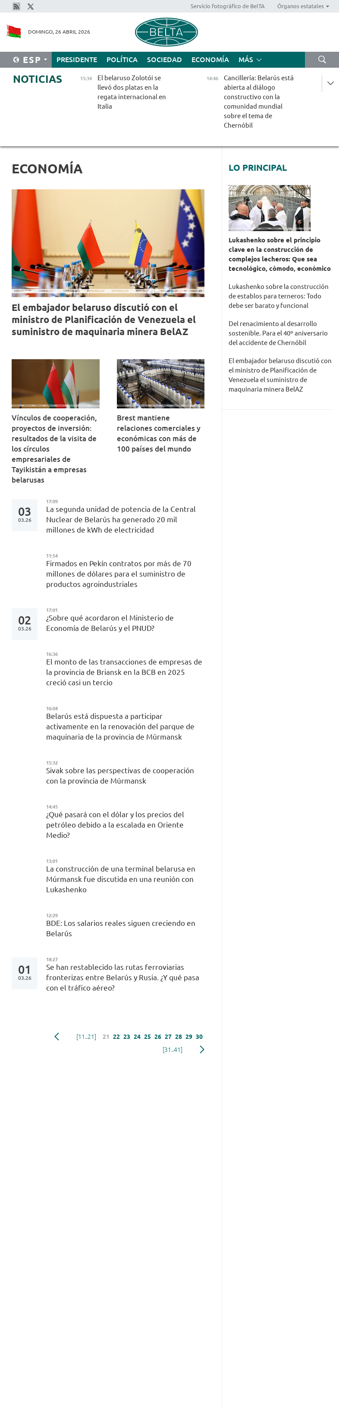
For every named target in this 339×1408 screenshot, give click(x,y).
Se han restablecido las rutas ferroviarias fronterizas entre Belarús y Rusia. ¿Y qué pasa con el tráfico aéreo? (122, 977)
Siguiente (202, 1049)
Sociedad (164, 59)
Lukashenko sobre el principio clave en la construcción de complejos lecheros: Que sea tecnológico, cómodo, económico (280, 254)
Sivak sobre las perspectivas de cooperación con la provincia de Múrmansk (120, 775)
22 (116, 1036)
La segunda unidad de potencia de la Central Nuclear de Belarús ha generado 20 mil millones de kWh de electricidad (121, 519)
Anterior (56, 1036)
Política (122, 59)
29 (188, 1036)
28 (178, 1036)
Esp (32, 60)
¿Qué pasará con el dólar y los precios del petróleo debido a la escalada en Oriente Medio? (115, 824)
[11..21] (86, 1036)
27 (168, 1036)
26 (157, 1036)
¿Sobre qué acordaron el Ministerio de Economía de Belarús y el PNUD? (110, 623)
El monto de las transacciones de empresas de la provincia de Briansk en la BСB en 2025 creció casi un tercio (124, 672)
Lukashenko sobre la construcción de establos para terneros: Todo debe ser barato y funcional (279, 296)
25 (147, 1036)
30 (199, 1036)
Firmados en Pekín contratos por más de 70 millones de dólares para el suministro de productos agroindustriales (118, 573)
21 (106, 1036)
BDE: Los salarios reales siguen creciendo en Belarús (120, 928)
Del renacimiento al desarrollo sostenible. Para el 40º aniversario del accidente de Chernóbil (278, 333)
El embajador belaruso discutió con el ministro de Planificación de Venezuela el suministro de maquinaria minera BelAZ (104, 319)
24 (137, 1036)
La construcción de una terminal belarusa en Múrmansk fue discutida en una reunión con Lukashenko (120, 879)
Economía (210, 59)
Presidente (76, 59)
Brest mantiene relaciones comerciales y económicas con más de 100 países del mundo (159, 433)
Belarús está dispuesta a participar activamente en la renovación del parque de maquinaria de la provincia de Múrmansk (120, 726)
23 (126, 1036)
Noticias (37, 79)
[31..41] (172, 1049)
